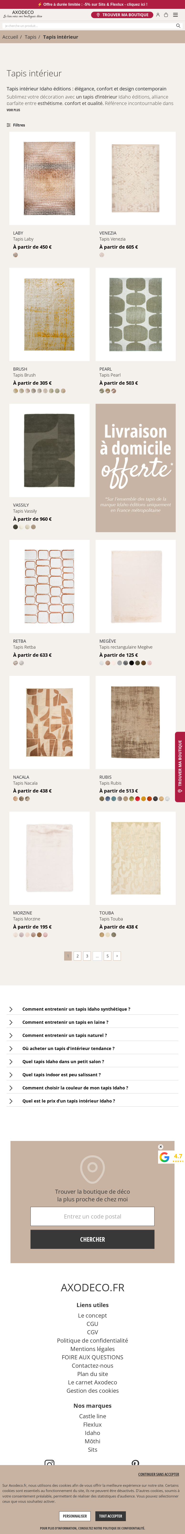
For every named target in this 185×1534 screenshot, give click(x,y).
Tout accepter (110, 1516)
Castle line (92, 1416)
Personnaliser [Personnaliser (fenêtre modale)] (75, 1516)
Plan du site (92, 1374)
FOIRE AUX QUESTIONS (92, 1357)
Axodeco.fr (17, 1485)
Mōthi (92, 1441)
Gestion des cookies (93, 1390)
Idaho (92, 1433)
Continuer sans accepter (158, 1474)
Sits (92, 1449)
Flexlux (92, 1424)
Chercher (92, 1239)
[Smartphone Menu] (175, 15)
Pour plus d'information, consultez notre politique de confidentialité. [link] (92, 1528)
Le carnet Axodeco (92, 1382)
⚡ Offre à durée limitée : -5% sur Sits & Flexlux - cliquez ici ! (92, 4)
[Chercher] (92, 26)
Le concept (92, 1315)
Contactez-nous (92, 1365)
